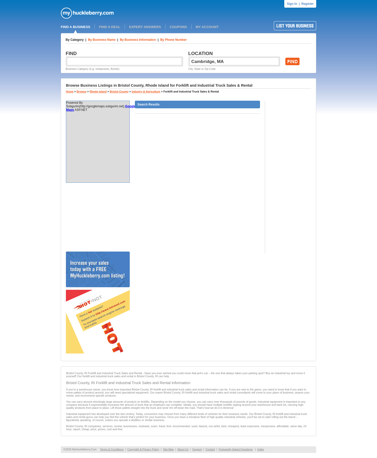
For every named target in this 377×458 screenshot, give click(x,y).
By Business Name (101, 40)
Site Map (168, 449)
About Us (182, 449)
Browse (82, 91)
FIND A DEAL (109, 27)
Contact (210, 449)
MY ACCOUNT (207, 27)
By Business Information (138, 40)
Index (260, 449)
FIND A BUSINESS (75, 27)
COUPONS (178, 27)
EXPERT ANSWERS (145, 27)
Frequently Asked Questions (236, 449)
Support (197, 449)
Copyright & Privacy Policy (143, 449)
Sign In (292, 4)
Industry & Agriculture (146, 91)
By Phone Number (173, 40)
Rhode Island (98, 91)
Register (307, 4)
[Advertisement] (98, 217)
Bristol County (119, 91)
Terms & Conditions (112, 449)
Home (70, 91)
